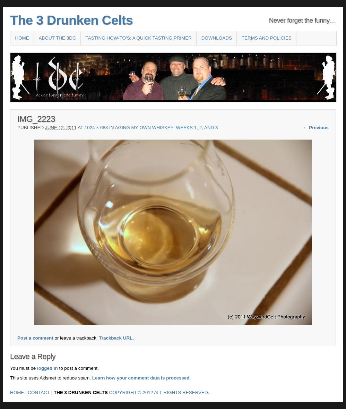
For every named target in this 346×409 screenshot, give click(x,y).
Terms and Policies (267, 38)
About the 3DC (57, 38)
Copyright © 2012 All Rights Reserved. (159, 392)
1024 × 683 (96, 127)
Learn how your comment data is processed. (141, 378)
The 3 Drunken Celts (71, 20)
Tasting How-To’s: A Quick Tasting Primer (139, 38)
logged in (47, 368)
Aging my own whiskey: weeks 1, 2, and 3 (166, 127)
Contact (39, 392)
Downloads (216, 38)
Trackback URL (115, 338)
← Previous (316, 127)
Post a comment (35, 338)
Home (22, 38)
